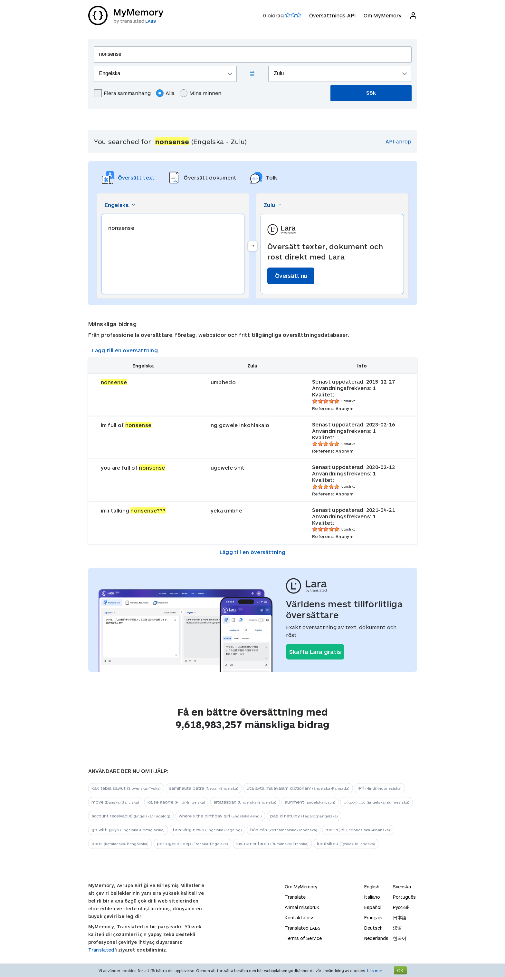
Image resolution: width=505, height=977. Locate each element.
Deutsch (373, 928)
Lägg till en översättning (125, 350)
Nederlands (376, 938)
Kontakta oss (300, 917)
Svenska (402, 886)
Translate (295, 897)
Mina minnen (200, 93)
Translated (101, 950)
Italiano (372, 897)
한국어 (399, 938)
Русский (401, 907)
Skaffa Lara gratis (315, 651)
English (371, 886)
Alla (165, 93)
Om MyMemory (383, 15)
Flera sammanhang (122, 93)
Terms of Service (303, 938)
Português (404, 897)
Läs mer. (375, 970)
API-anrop (398, 141)
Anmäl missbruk (302, 907)
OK (400, 970)
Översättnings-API (332, 15)
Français (373, 917)
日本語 (399, 917)
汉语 (397, 928)
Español (372, 907)
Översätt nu (291, 275)
